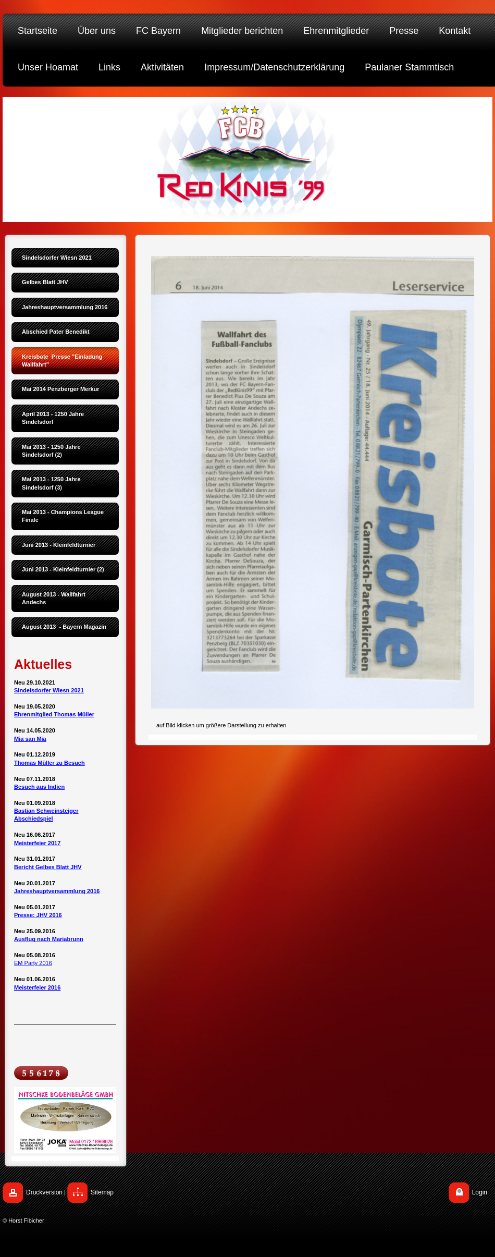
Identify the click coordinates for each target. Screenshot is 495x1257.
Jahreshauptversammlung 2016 (57, 891)
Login (479, 1192)
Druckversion (44, 1192)
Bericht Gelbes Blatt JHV (48, 867)
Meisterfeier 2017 (37, 843)
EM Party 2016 (33, 963)
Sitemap (102, 1192)
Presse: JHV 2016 (38, 915)
